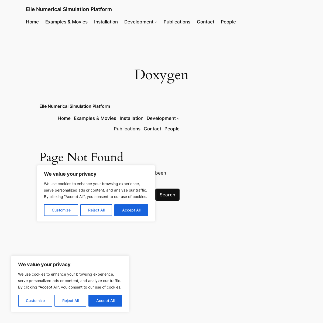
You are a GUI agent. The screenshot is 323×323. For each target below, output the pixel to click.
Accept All (105, 300)
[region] (70, 284)
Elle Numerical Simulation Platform (69, 9)
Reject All (70, 300)
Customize (35, 300)
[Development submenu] (155, 21)
